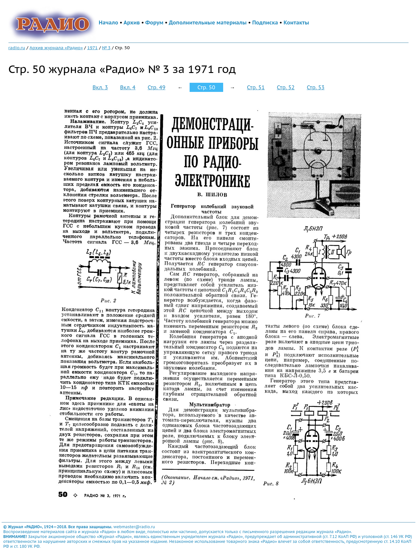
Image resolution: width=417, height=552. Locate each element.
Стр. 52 (286, 87)
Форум (154, 22)
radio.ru (16, 48)
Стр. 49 (156, 87)
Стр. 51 (256, 87)
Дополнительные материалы (208, 22)
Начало (108, 22)
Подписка (265, 22)
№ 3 (106, 48)
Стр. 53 (315, 87)
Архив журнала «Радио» (56, 48)
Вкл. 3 (100, 87)
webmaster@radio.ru (134, 526)
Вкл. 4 (128, 87)
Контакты (296, 22)
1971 (92, 48)
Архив (131, 22)
